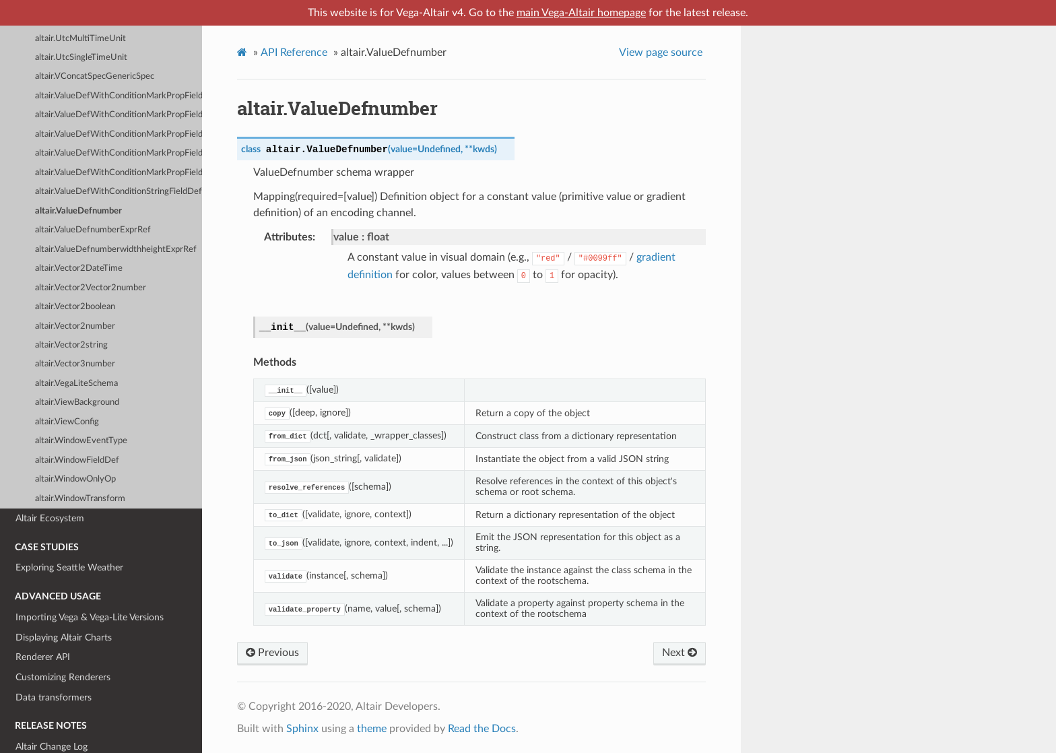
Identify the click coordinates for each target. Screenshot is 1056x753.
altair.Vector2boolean (75, 306)
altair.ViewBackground (77, 402)
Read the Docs (482, 728)
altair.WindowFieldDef (77, 460)
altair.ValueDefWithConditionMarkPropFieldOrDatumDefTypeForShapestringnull (118, 114)
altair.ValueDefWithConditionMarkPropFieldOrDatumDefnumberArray (118, 153)
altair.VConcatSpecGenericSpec (94, 76)
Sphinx (302, 728)
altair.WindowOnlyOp (75, 479)
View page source (660, 52)
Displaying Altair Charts (63, 637)
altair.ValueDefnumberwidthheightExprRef (116, 249)
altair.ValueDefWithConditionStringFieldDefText (118, 191)
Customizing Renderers (62, 677)
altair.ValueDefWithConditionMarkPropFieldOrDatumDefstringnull (118, 172)
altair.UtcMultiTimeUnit (80, 38)
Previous (272, 652)
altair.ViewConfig (67, 422)
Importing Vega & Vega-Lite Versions (89, 617)
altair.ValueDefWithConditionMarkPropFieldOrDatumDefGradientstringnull (118, 96)
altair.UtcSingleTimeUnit (81, 57)
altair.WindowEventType (81, 440)
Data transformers (53, 697)
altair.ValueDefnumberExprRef (93, 230)
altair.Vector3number (75, 364)
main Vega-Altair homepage (581, 12)
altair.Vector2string (71, 345)
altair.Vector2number (75, 326)
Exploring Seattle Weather (69, 567)
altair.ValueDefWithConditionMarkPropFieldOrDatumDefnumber (118, 134)
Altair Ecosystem (49, 518)
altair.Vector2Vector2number (90, 288)
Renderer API (42, 657)
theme (372, 728)
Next (679, 652)
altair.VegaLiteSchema (76, 383)
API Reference (294, 52)
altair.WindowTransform (80, 498)
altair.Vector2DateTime (79, 268)
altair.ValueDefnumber (78, 211)
